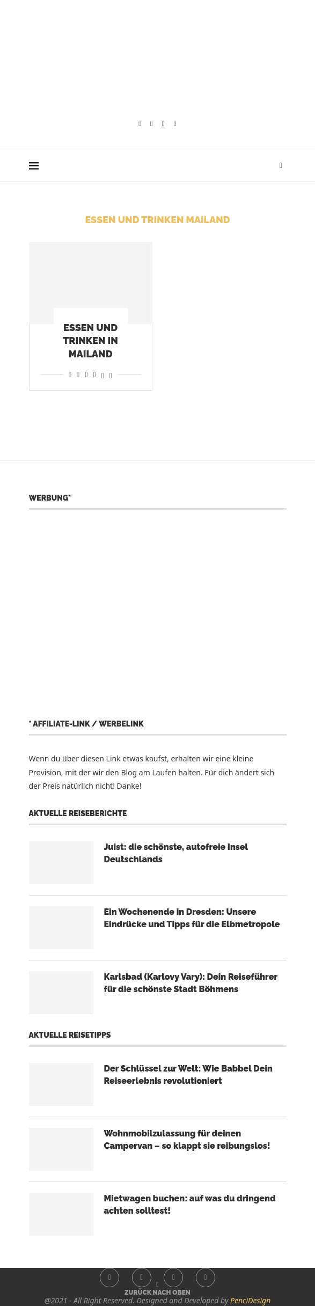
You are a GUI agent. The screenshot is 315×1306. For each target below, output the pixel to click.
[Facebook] (139, 124)
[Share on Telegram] (94, 374)
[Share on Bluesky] (110, 374)
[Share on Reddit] (78, 374)
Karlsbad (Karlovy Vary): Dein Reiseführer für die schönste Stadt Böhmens (190, 983)
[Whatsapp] (175, 124)
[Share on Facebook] (70, 374)
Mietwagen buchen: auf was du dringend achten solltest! (190, 1204)
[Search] (281, 165)
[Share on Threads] (102, 374)
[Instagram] (151, 124)
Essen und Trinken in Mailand (90, 340)
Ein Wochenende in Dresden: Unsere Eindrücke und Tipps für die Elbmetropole (192, 918)
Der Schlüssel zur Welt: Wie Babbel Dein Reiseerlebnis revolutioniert (188, 1074)
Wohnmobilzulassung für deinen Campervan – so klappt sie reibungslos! (187, 1139)
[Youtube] (163, 124)
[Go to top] (157, 1292)
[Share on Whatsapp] (86, 374)
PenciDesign (250, 1300)
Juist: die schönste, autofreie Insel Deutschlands (176, 853)
